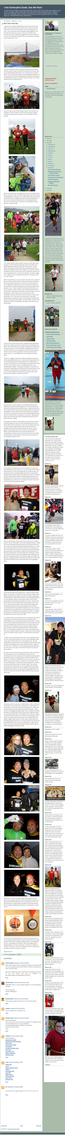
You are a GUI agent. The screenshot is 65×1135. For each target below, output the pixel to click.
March (50, 163)
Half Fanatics (49, 336)
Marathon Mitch (9, 998)
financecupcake (9, 963)
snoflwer (7, 1008)
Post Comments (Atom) (13, 1129)
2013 (48, 138)
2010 (48, 188)
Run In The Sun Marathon (54, 169)
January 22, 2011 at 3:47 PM (18, 1008)
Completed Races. (51, 88)
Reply (6, 977)
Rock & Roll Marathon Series (53, 345)
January (50, 167)
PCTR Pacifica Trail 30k (54, 175)
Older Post (38, 1125)
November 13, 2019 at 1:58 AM (15, 1086)
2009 (48, 190)
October (50, 148)
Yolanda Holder (9, 982)
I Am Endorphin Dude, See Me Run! (23, 7)
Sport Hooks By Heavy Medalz (53, 347)
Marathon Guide (50, 338)
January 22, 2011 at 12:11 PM (21, 982)
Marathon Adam (9, 1018)
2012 (48, 140)
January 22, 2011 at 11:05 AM (21, 963)
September (51, 151)
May (49, 159)
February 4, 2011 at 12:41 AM (21, 1018)
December (51, 144)
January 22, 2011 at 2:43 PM (21, 998)
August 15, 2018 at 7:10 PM (16, 1062)
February (50, 165)
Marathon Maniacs (51, 340)
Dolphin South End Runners (53, 334)
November (51, 146)
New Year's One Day (53, 185)
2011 (48, 142)
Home (21, 1125)
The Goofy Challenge (53, 179)
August (50, 153)
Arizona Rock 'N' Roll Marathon (55, 177)
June (49, 157)
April (49, 161)
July (49, 155)
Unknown (7, 1036)
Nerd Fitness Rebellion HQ (53, 343)
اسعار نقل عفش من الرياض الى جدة (14, 1090)
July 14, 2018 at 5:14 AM (17, 1036)
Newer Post (4, 1125)
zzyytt (7, 1062)
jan (6, 1086)
